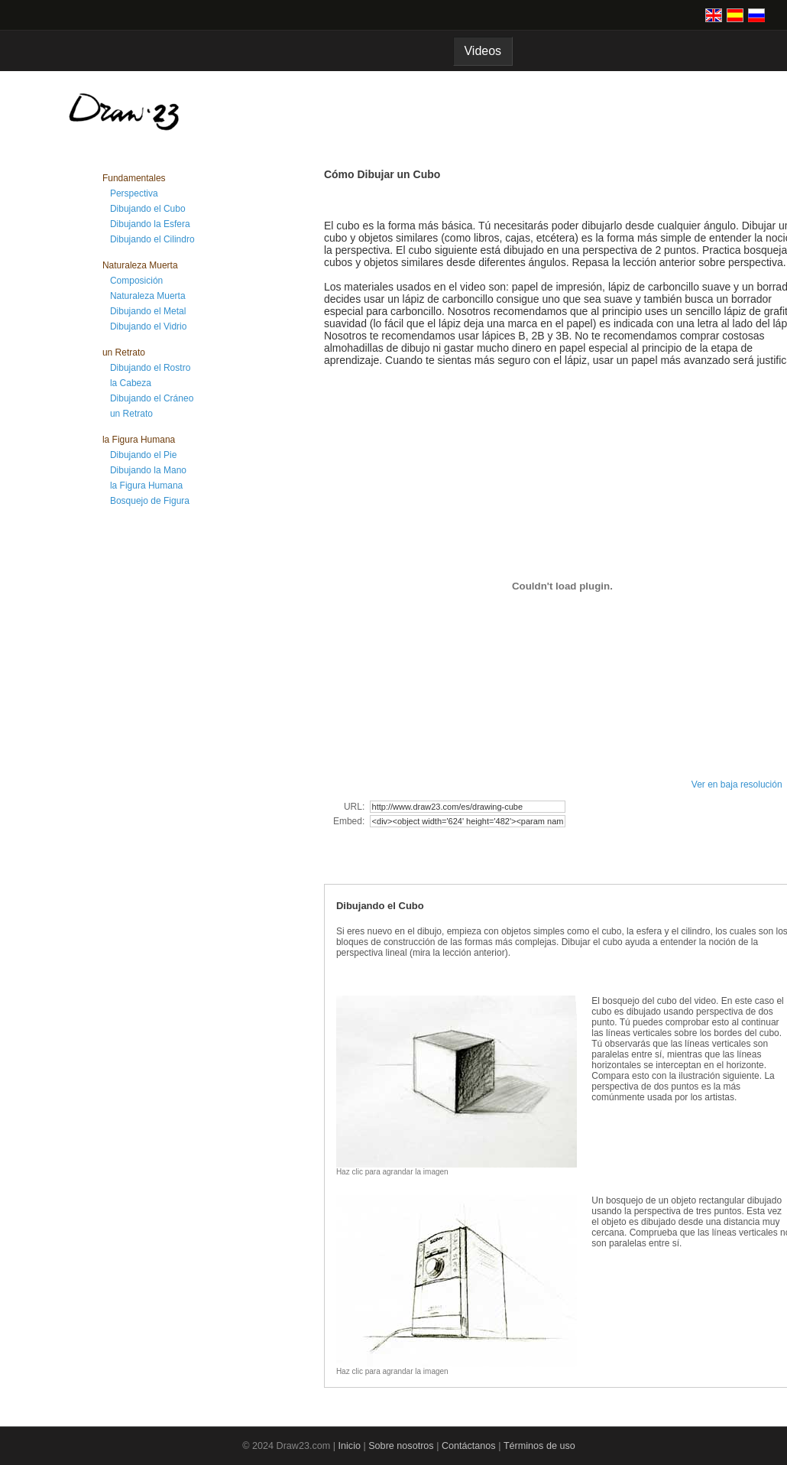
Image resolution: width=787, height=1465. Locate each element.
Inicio (349, 1446)
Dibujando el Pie (143, 455)
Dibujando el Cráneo (151, 398)
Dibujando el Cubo (148, 208)
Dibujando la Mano (148, 470)
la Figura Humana (146, 485)
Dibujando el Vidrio (148, 326)
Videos (483, 50)
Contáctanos (469, 1446)
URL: (356, 806)
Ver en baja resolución (736, 784)
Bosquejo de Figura (149, 500)
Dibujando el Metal (148, 311)
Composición (136, 280)
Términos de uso (539, 1446)
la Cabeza (130, 383)
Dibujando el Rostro (150, 367)
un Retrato (131, 413)
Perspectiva (134, 193)
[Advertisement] (163, 763)
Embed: (350, 821)
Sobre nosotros (400, 1446)
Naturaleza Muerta (148, 296)
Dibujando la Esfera (150, 224)
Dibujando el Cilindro (152, 239)
